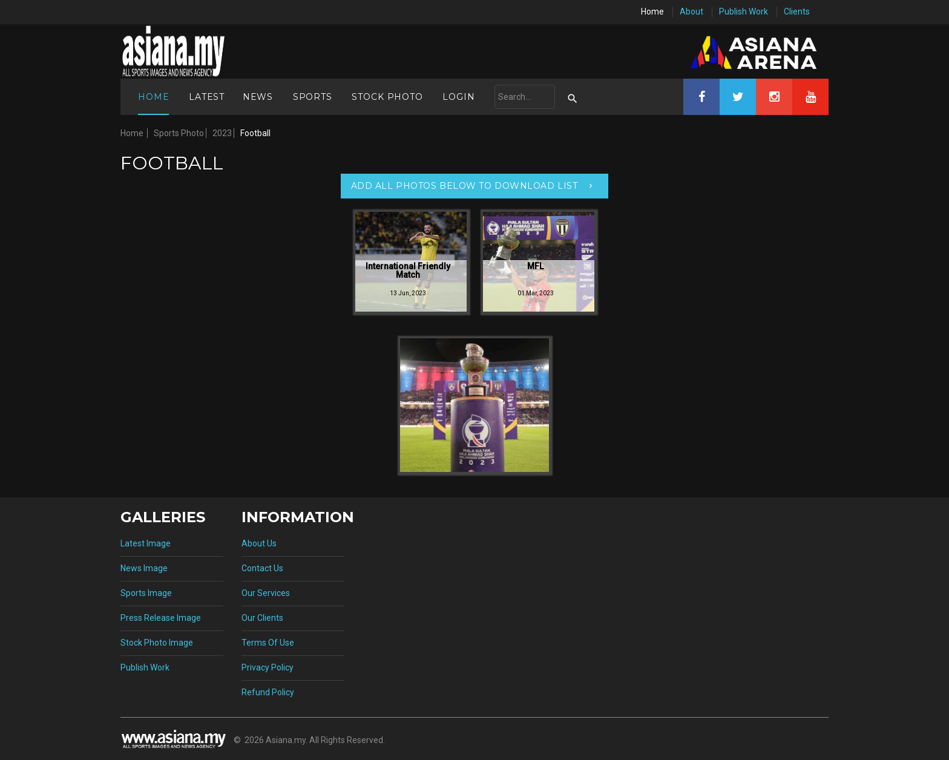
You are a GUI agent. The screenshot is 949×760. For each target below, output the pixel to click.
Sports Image (146, 593)
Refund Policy (267, 692)
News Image (144, 568)
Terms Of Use (267, 642)
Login (458, 96)
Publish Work (743, 11)
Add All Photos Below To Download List (464, 185)
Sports (312, 96)
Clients (797, 11)
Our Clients (262, 618)
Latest (207, 96)
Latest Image (145, 543)
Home (652, 11)
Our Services (265, 593)
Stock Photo (387, 96)
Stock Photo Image (156, 642)
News (258, 96)
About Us (259, 543)
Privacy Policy (267, 667)
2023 (222, 133)
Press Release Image (160, 618)
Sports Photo (179, 133)
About (691, 11)
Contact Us (262, 568)
